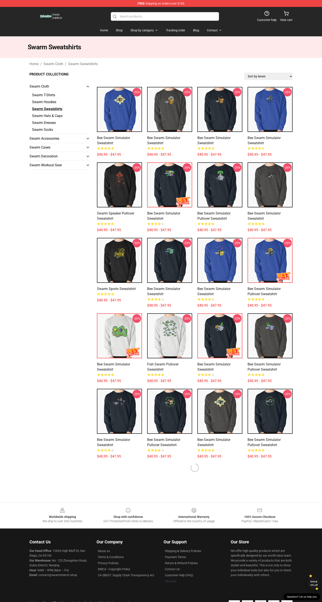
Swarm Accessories (44, 138)
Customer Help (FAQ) (179, 575)
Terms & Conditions (111, 557)
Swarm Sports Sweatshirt (116, 289)
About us (104, 551)
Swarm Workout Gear (45, 165)
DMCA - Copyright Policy (114, 569)
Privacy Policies (108, 563)
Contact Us (172, 569)
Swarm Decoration (43, 156)
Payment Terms (175, 557)
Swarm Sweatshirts (83, 64)
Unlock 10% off (314, 583)
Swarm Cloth (53, 64)
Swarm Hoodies (44, 102)
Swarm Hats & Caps (47, 116)
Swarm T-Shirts (43, 95)
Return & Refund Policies (181, 563)
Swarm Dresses (44, 123)
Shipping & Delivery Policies (183, 551)
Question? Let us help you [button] (302, 596)
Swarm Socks (42, 130)
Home (34, 64)
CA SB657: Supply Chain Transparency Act (126, 575)
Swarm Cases (39, 147)
